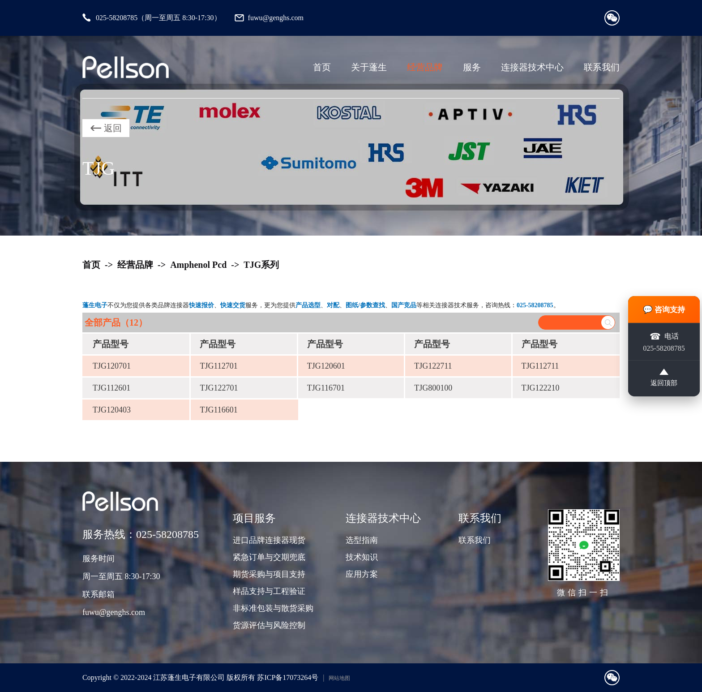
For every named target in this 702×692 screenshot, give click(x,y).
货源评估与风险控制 (269, 625)
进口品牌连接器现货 (269, 540)
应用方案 (362, 574)
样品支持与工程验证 (269, 591)
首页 (322, 67)
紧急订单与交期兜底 (269, 557)
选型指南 (362, 540)
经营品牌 (425, 67)
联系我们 (602, 67)
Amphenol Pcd (198, 265)
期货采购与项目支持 (269, 574)
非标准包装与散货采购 (273, 608)
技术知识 (362, 557)
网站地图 (339, 678)
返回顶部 (664, 379)
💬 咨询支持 (664, 308)
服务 (472, 67)
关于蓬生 (369, 67)
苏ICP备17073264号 (287, 677)
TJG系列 (261, 265)
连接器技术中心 (532, 67)
